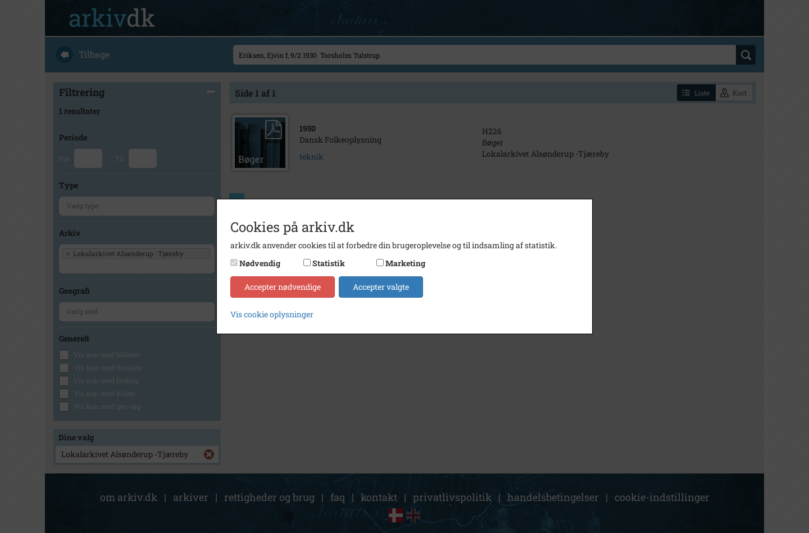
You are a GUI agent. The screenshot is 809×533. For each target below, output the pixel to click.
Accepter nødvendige (282, 286)
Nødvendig (259, 263)
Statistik (328, 263)
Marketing (405, 263)
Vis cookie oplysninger (271, 314)
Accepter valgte (381, 286)
